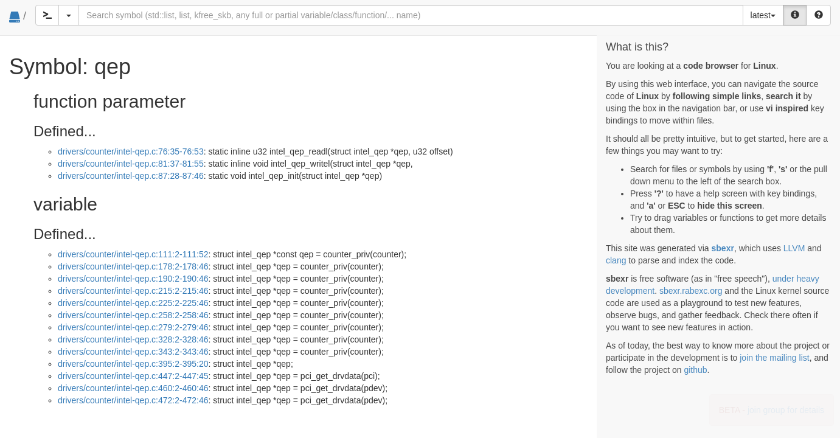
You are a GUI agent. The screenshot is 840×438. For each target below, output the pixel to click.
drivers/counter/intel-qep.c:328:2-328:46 (133, 339)
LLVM (794, 248)
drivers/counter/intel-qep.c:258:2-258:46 (133, 315)
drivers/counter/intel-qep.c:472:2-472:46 (133, 400)
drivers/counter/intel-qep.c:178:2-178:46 (133, 266)
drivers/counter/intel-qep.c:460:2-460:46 (133, 388)
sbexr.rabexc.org (691, 291)
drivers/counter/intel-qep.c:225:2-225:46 (133, 303)
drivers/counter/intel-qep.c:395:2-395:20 (133, 364)
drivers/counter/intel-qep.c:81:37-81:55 (131, 164)
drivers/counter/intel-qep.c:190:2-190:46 (133, 278)
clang (616, 260)
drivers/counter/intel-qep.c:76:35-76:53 (131, 151)
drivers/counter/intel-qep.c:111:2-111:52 (133, 254)
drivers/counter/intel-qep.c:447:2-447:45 (133, 376)
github (695, 370)
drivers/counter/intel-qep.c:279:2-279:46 (133, 327)
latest (763, 15)
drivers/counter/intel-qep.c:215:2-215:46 (133, 291)
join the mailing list (774, 358)
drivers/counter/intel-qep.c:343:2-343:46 (133, 351)
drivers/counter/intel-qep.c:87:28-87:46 (131, 176)
